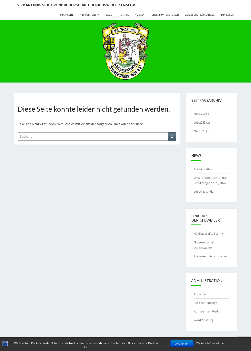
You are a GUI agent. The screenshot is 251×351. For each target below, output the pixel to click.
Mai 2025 (199, 131)
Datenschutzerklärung (200, 14)
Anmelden (200, 294)
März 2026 (200, 114)
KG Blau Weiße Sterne (208, 233)
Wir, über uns (87, 14)
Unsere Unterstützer (165, 14)
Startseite (67, 14)
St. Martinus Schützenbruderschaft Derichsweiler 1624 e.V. (76, 4)
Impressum (227, 14)
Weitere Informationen (211, 343)
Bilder (109, 14)
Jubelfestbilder (204, 191)
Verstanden (182, 343)
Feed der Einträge (205, 303)
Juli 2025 (200, 122)
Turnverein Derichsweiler (210, 256)
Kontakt (140, 14)
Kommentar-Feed (206, 311)
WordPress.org (204, 320)
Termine (124, 14)
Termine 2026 (203, 169)
